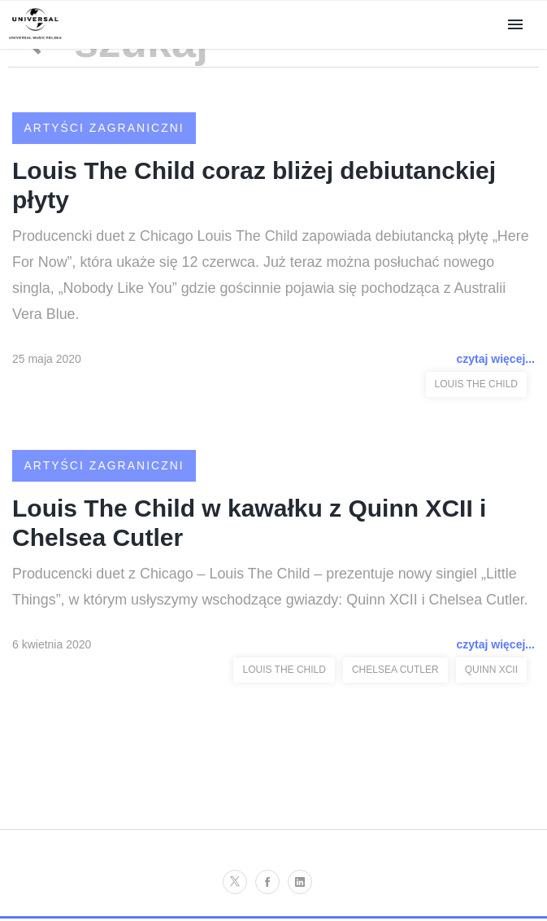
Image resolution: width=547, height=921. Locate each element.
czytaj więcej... (496, 360)
